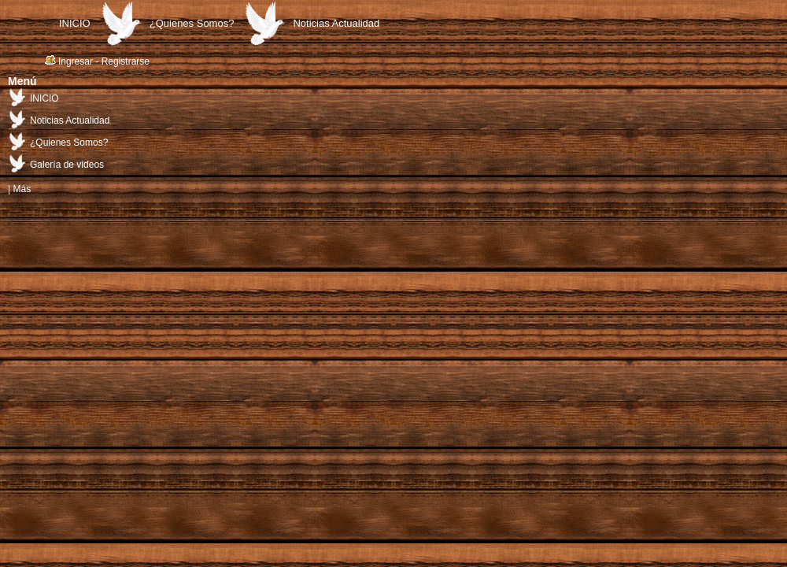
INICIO (75, 23)
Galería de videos (67, 164)
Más (22, 189)
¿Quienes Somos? (192, 23)
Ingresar (75, 61)
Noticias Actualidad (336, 23)
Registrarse (126, 61)
